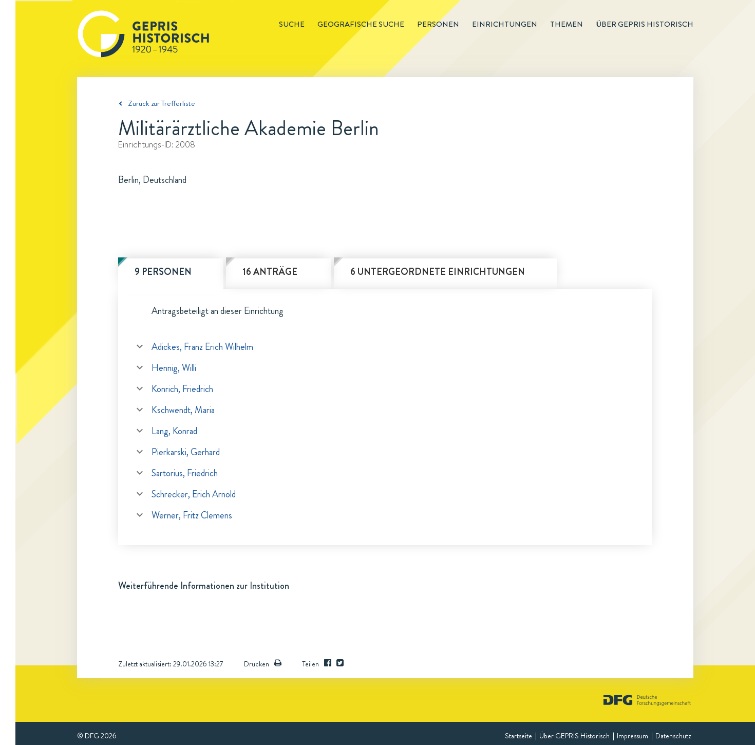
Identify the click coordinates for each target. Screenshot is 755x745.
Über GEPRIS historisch (644, 24)
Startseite (518, 736)
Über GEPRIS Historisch (574, 736)
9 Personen (163, 271)
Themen (566, 24)
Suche (292, 24)
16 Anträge (269, 271)
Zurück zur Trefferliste (161, 103)
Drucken (262, 664)
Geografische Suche (360, 24)
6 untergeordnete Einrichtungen (437, 271)
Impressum (632, 736)
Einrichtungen (504, 24)
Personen (438, 24)
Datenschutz (673, 736)
